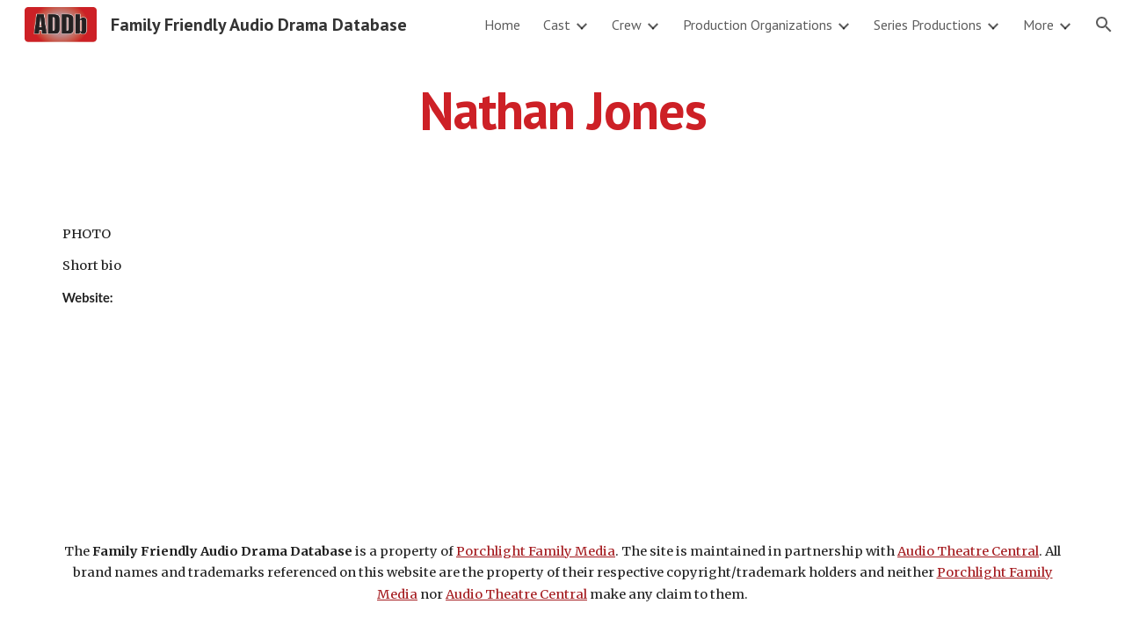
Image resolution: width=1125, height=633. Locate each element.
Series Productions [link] (928, 24)
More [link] (1038, 24)
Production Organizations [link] (757, 24)
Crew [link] (627, 24)
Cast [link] (556, 24)
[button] (1104, 25)
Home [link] (502, 24)
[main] (562, 110)
